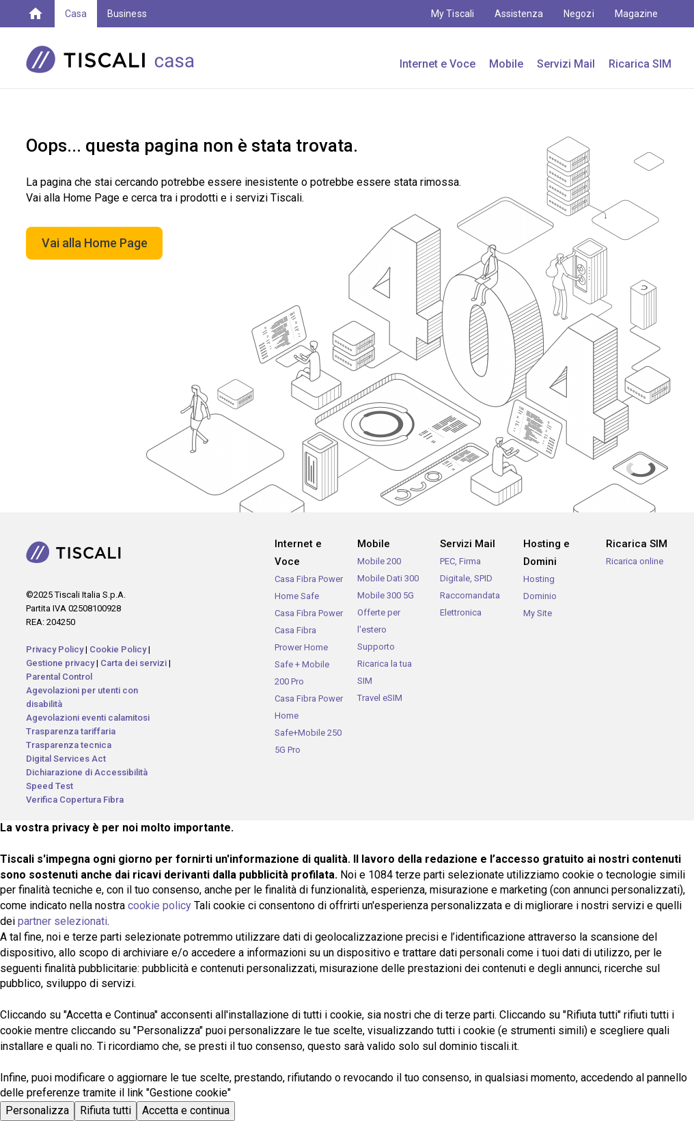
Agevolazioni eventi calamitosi (88, 717)
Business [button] (126, 13)
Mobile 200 (379, 561)
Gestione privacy (60, 663)
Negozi (579, 13)
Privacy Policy (54, 649)
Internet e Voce (437, 63)
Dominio (540, 596)
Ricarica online (634, 561)
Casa (76, 13)
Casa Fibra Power (309, 613)
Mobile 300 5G (385, 595)
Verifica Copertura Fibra (75, 799)
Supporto (376, 646)
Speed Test (49, 786)
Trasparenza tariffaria (70, 731)
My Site (537, 613)
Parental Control (59, 677)
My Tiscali (452, 13)
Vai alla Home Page (95, 243)
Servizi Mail (566, 63)
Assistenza (519, 13)
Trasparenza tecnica (68, 745)
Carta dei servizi (133, 663)
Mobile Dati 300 (388, 578)
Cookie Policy (117, 649)
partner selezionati (62, 921)
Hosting (539, 579)
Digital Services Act (66, 758)
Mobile (506, 63)
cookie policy (159, 905)
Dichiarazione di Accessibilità (87, 772)
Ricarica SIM (640, 63)
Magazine (636, 13)
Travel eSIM (379, 698)
